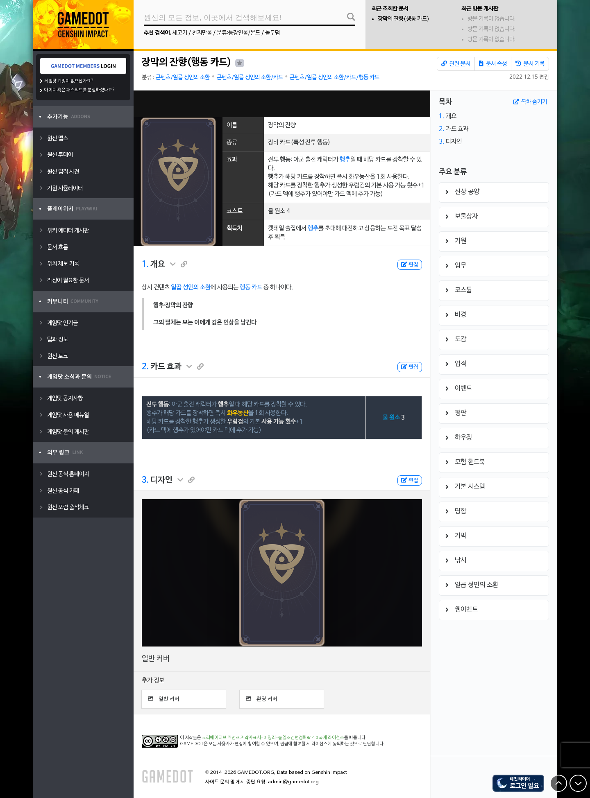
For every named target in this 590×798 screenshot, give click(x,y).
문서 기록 (530, 64)
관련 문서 (455, 64)
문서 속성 (493, 64)
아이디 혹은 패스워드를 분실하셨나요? (79, 90)
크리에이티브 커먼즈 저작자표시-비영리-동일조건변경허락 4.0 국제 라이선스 (273, 737)
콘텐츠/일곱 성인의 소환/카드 (250, 78)
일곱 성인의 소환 (191, 287)
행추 (345, 159)
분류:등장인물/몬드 (238, 33)
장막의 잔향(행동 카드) (403, 19)
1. (145, 264)
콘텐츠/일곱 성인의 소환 (183, 78)
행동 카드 (251, 287)
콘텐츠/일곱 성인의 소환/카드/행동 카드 (334, 78)
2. (145, 366)
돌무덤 (272, 33)
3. (145, 480)
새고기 (179, 33)
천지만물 (202, 33)
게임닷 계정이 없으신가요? (69, 81)
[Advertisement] (281, 103)
